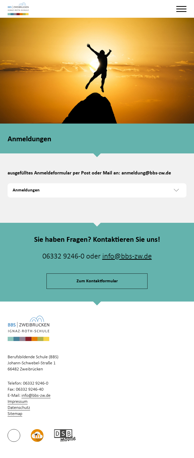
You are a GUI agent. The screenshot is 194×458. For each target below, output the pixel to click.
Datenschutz (19, 407)
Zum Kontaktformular (97, 281)
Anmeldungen (26, 190)
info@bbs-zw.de (127, 257)
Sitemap (15, 413)
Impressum (18, 401)
